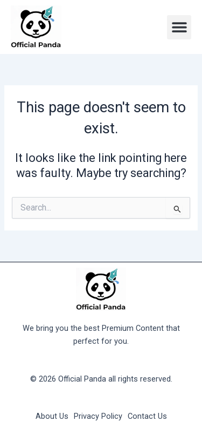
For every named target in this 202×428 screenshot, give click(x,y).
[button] (179, 27)
